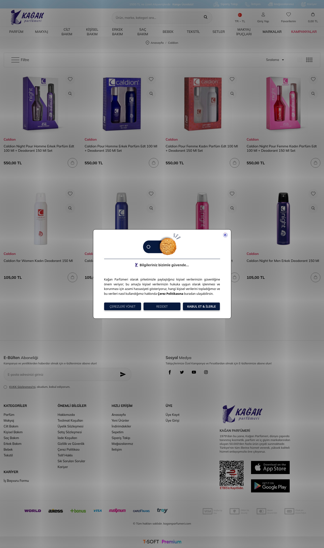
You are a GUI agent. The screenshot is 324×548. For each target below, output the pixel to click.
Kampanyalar (304, 31)
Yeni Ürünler (120, 420)
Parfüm (16, 31)
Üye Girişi (173, 420)
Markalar (272, 31)
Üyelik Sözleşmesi (71, 426)
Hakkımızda (66, 415)
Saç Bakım (142, 31)
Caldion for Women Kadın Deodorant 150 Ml (38, 261)
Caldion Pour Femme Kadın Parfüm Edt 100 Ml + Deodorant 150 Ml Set (202, 148)
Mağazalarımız (281, 4)
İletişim (252, 4)
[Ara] (205, 17)
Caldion (10, 139)
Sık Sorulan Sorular (71, 461)
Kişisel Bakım (92, 31)
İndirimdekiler (121, 426)
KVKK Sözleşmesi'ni (22, 387)
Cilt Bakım (66, 31)
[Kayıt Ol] (124, 374)
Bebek (168, 31)
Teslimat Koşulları (70, 420)
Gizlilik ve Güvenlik (71, 444)
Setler (218, 31)
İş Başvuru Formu (16, 481)
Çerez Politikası (69, 449)
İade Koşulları (67, 438)
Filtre (20, 60)
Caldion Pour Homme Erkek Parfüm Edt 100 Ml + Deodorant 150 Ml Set (121, 148)
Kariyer (309, 4)
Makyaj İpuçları (244, 31)
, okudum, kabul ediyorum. (37, 387)
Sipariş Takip (225, 4)
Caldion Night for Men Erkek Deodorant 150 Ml (283, 261)
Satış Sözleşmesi (70, 432)
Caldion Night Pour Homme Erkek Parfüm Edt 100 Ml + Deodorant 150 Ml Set (39, 148)
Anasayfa (155, 43)
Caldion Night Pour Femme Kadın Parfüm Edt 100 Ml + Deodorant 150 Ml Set (282, 148)
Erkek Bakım (117, 31)
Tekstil (193, 31)
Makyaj (41, 31)
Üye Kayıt (173, 415)
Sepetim (117, 432)
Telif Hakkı (65, 455)
